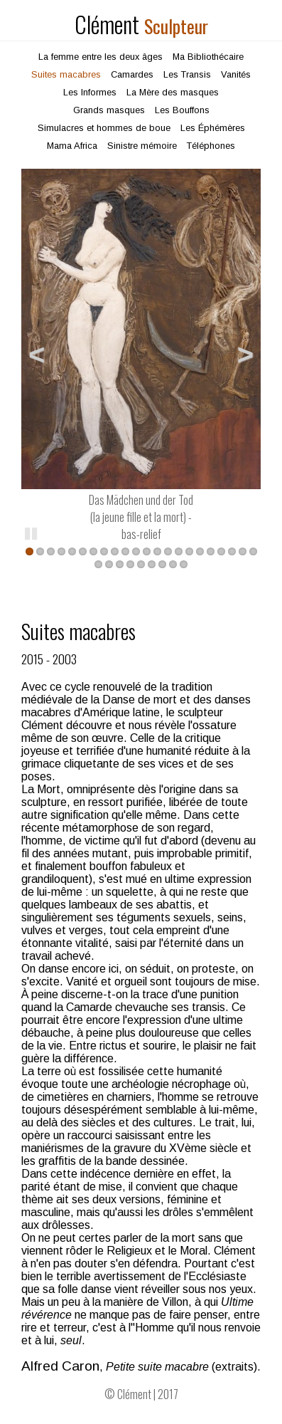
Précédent (42, 353)
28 (152, 564)
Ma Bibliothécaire (208, 56)
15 (179, 551)
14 (168, 551)
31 (184, 564)
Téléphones (211, 145)
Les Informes (89, 92)
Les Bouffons (182, 110)
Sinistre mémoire (142, 145)
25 (120, 564)
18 (211, 551)
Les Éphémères (212, 127)
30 (173, 564)
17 (200, 551)
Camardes (132, 74)
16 (189, 551)
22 (253, 551)
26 (130, 564)
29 (162, 564)
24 (109, 564)
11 (136, 551)
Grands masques (109, 110)
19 (221, 551)
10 (125, 551)
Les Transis (187, 74)
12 (147, 551)
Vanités (236, 74)
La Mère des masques (172, 92)
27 (141, 564)
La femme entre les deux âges (100, 56)
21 (242, 551)
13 (157, 551)
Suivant (239, 353)
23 (98, 564)
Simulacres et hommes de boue (104, 127)
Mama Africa (72, 145)
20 (232, 551)
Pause (32, 533)
